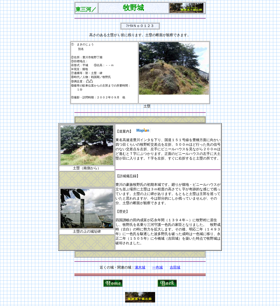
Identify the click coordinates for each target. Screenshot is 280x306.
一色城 (157, 267)
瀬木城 (140, 267)
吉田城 (175, 267)
